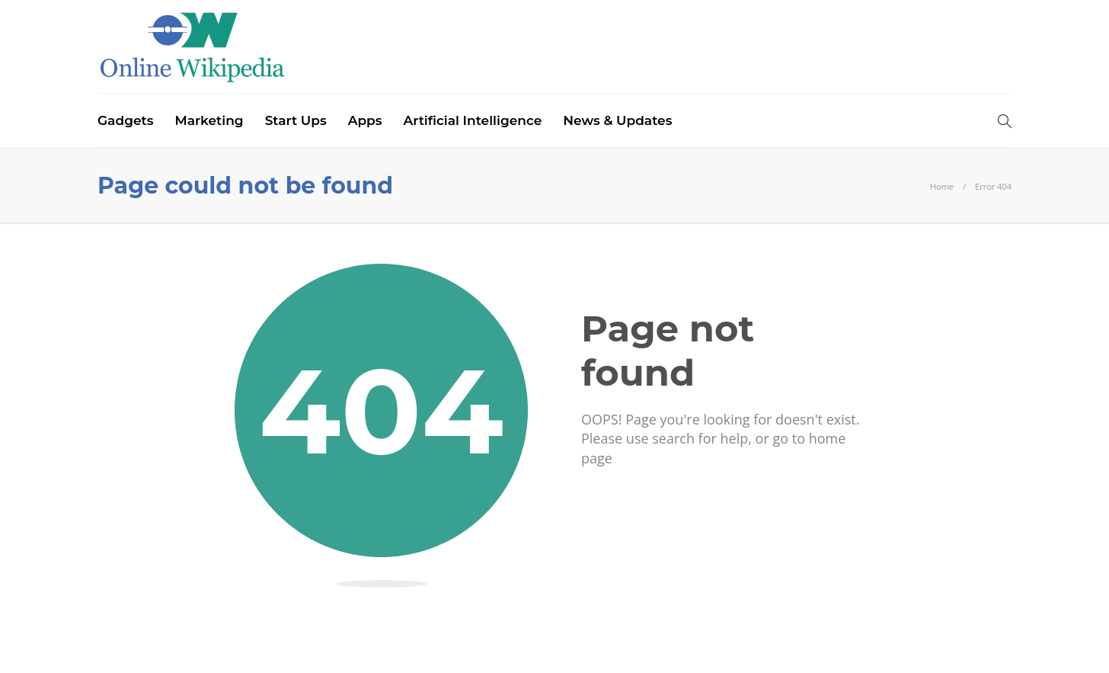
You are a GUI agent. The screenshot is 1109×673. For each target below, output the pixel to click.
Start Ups (296, 120)
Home (942, 186)
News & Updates (617, 120)
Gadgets (125, 120)
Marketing (208, 120)
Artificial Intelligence (473, 120)
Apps (365, 120)
